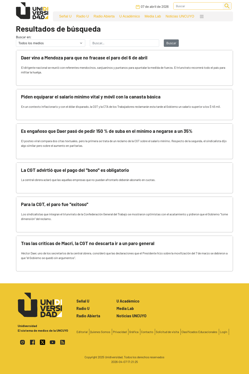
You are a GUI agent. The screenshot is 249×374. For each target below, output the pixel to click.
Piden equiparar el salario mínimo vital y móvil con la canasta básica (90, 96)
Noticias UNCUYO (180, 16)
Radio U (82, 16)
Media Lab (153, 16)
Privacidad (120, 332)
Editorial (82, 332)
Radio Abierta (104, 16)
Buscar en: (23, 37)
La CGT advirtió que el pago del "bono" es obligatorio (75, 170)
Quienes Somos (100, 332)
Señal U (65, 16)
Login (223, 332)
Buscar (171, 43)
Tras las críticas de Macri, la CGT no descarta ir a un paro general (87, 243)
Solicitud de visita (167, 332)
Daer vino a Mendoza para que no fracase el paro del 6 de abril (84, 57)
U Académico (129, 16)
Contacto (147, 332)
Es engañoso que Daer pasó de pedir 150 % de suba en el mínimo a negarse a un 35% (106, 131)
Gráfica (134, 332)
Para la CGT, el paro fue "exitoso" (54, 204)
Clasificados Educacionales (199, 332)
